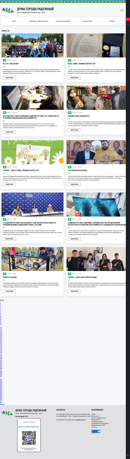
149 (1, 357)
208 (1, 396)
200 (1, 383)
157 (1, 370)
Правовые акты (96, 420)
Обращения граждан (97, 422)
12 (0, 320)
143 (1, 347)
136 (1, 336)
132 (1, 329)
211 (1, 401)
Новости (128, 19)
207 (1, 394)
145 (1, 350)
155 (1, 367)
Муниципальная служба (98, 425)
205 (1, 391)
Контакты (112, 21)
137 (1, 337)
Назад (2, 300)
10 (0, 316)
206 (1, 393)
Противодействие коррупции (100, 423)
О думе (14, 21)
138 (1, 339)
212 (1, 402)
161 (1, 376)
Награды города (87, 21)
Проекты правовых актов (99, 418)
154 (1, 365)
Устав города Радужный (63, 21)
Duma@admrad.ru (81, 420)
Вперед (2, 404)
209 (1, 398)
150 (1, 359)
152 (1, 362)
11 (0, 318)
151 (1, 360)
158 (1, 372)
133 (1, 331)
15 (0, 324)
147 (1, 354)
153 (1, 363)
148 (1, 355)
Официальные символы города (38, 21)
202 (1, 386)
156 (1, 368)
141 (1, 344)
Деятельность (96, 416)
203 (1, 388)
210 (1, 399)
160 (1, 375)
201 (1, 385)
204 (1, 389)
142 (1, 346)
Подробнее (9, 78)
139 (1, 341)
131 (1, 328)
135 (1, 334)
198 (1, 380)
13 (0, 321)
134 (1, 333)
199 (1, 381)
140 (1, 342)
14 (0, 323)
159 (1, 373)
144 (1, 349)
